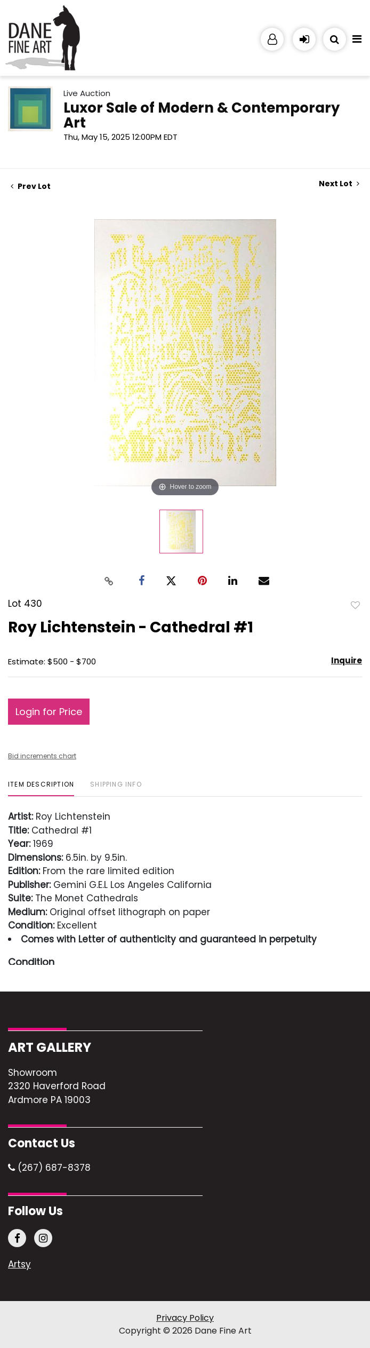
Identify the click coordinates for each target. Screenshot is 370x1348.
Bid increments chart (42, 755)
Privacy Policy (185, 1318)
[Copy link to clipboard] (109, 580)
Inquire (346, 660)
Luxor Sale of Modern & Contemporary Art (201, 115)
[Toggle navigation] (356, 41)
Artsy (19, 1264)
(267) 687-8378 (49, 1167)
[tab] (41, 788)
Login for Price (48, 711)
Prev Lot (31, 186)
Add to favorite (355, 604)
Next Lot (339, 183)
